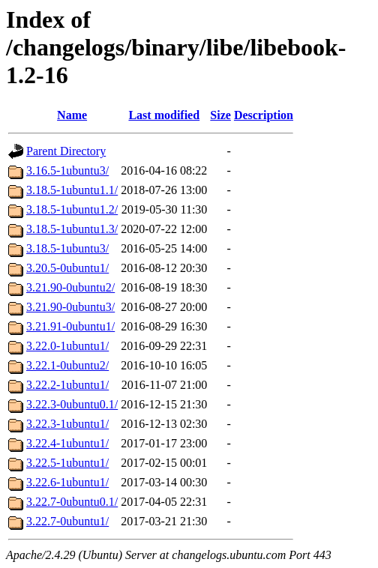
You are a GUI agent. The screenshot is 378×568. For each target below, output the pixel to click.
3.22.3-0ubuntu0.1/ (72, 404)
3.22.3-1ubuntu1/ (67, 423)
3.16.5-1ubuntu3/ (67, 170)
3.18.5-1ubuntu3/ (67, 248)
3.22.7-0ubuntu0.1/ (72, 501)
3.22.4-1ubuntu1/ (67, 443)
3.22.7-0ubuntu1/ (67, 521)
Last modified (164, 115)
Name (72, 115)
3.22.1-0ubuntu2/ (67, 365)
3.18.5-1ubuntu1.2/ (72, 209)
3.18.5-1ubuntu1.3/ (72, 229)
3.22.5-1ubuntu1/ (67, 462)
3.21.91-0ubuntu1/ (70, 326)
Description (263, 115)
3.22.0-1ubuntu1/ (67, 345)
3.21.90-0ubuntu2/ (70, 287)
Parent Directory (66, 151)
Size (220, 115)
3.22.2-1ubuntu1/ (67, 384)
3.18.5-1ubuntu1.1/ (72, 190)
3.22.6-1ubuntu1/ (67, 482)
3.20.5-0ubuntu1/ (67, 268)
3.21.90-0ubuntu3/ (70, 306)
